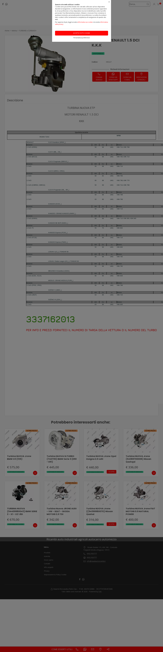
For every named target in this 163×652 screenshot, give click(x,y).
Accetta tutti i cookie (81, 33)
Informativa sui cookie (85, 22)
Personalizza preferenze (81, 38)
